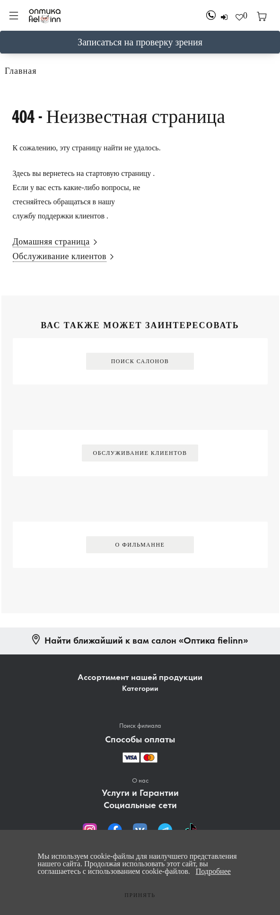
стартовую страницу (118, 173)
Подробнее (213, 871)
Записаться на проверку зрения (140, 42)
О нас (140, 780)
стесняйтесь (32, 202)
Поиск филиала (140, 725)
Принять (139, 895)
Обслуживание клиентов (140, 453)
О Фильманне (140, 544)
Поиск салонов (140, 361)
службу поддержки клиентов (59, 216)
